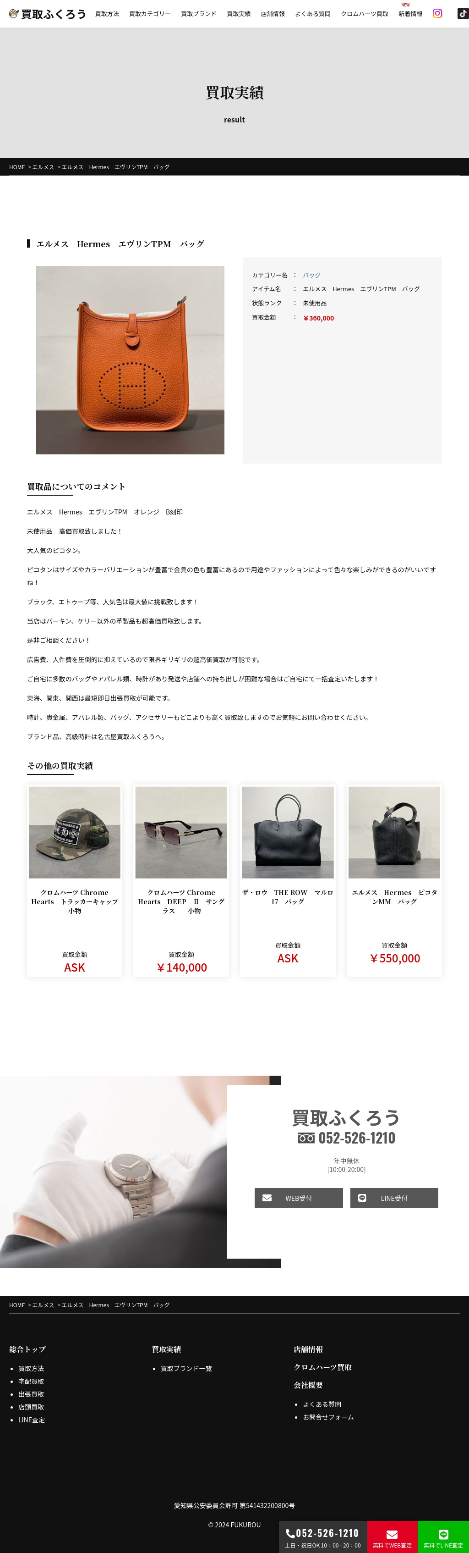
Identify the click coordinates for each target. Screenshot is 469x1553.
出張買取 (31, 1386)
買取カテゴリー (150, 13)
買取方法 (107, 13)
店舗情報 (273, 13)
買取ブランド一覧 (186, 1360)
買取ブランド (199, 13)
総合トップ (27, 1342)
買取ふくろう (48, 14)
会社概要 (308, 1377)
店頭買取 (31, 1399)
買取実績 (239, 13)
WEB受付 (281, 1191)
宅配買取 (31, 1373)
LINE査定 (31, 1412)
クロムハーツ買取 (364, 13)
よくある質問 (313, 13)
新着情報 (410, 13)
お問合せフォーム (328, 1409)
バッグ (312, 275)
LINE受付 (374, 1191)
